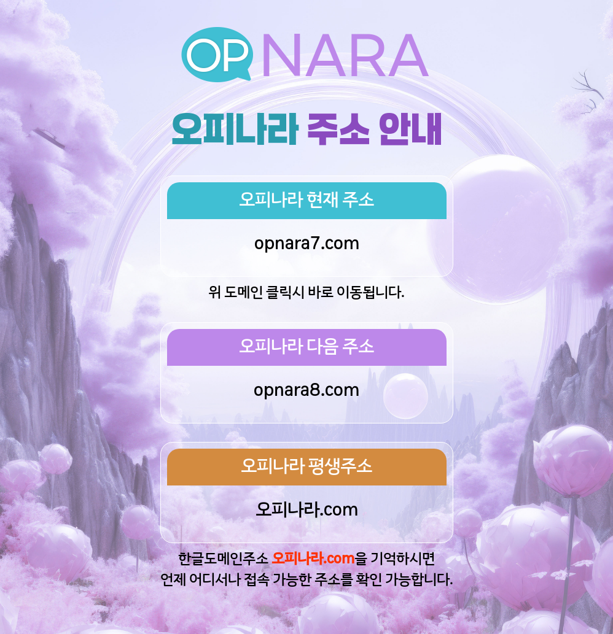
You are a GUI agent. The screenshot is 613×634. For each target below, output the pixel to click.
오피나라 (235, 130)
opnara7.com (306, 244)
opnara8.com (306, 391)
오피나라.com (307, 510)
